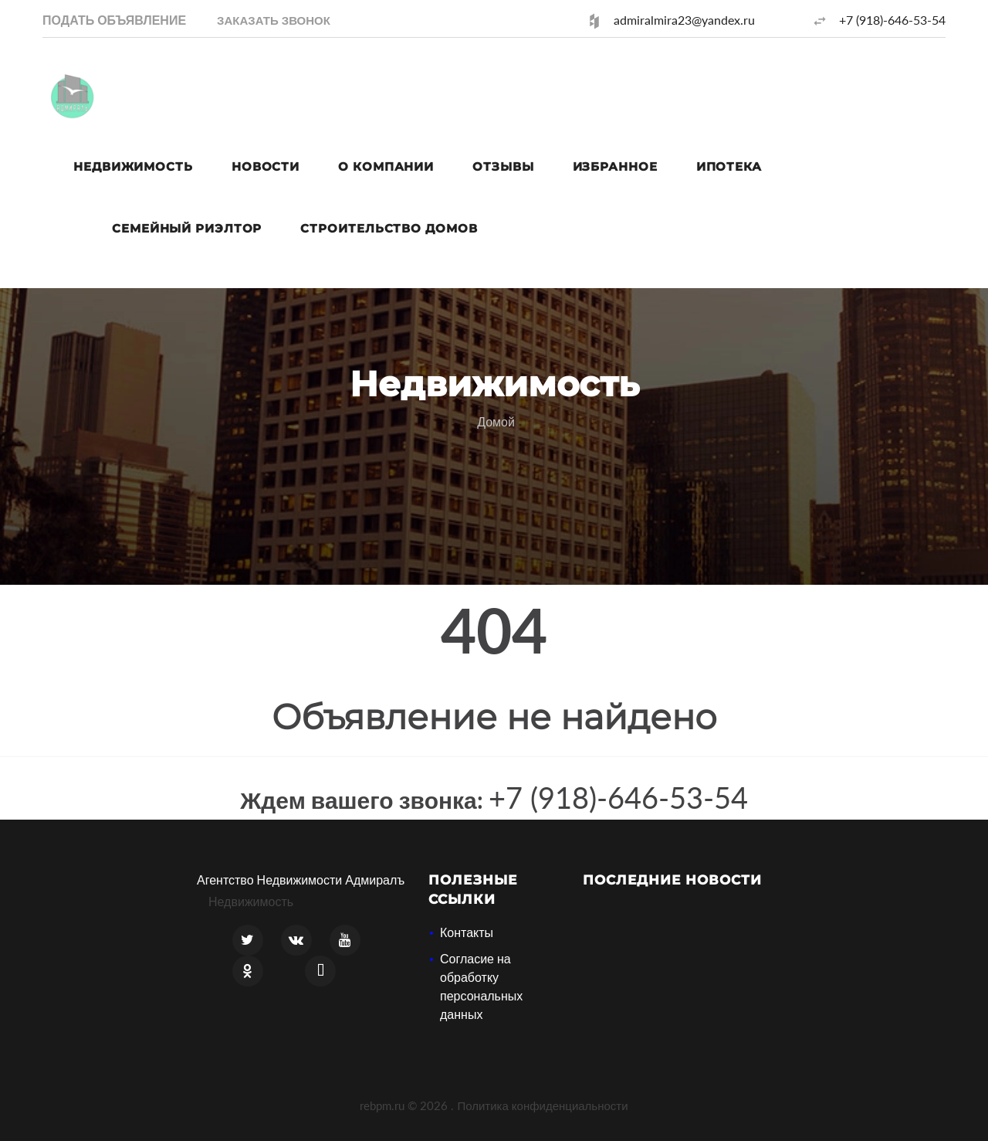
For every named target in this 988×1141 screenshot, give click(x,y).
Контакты (466, 932)
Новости (265, 166)
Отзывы (502, 166)
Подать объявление (114, 19)
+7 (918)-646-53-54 (892, 19)
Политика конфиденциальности (542, 1105)
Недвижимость (133, 166)
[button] (273, 19)
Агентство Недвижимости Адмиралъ (300, 879)
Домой (496, 421)
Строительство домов (388, 228)
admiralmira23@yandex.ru (684, 19)
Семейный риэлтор (187, 228)
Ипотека (729, 166)
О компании (386, 166)
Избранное (615, 166)
